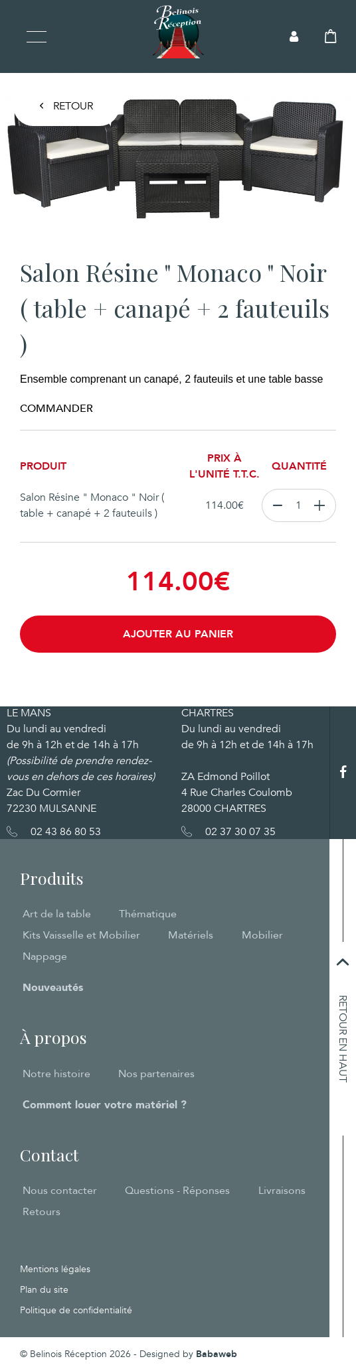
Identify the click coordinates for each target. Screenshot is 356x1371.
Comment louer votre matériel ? (105, 1105)
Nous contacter (60, 1190)
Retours (41, 1212)
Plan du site (44, 1289)
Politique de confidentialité (76, 1310)
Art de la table (57, 914)
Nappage (45, 956)
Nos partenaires (156, 1074)
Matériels (190, 935)
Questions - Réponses (177, 1190)
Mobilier (262, 935)
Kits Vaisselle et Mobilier (81, 935)
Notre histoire (56, 1074)
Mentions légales (55, 1269)
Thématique (148, 914)
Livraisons (282, 1190)
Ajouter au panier (178, 634)
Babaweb (216, 1354)
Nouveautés (53, 987)
